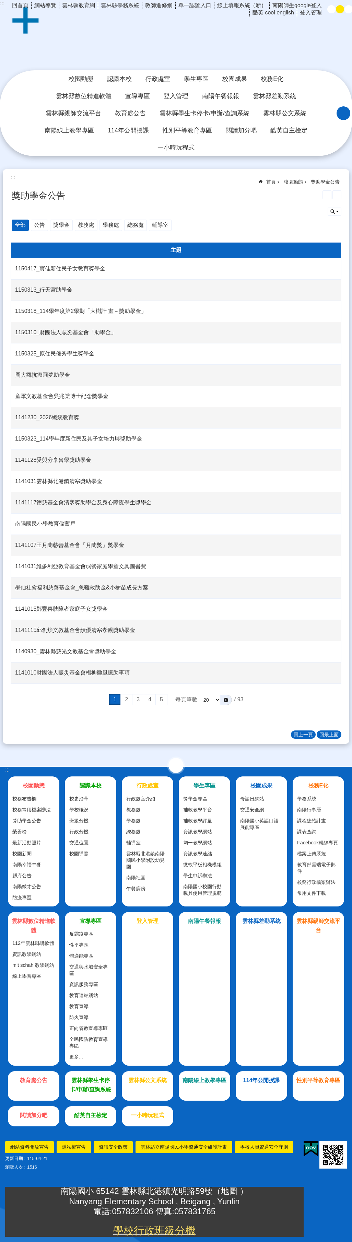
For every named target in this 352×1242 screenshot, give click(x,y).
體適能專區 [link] (81, 956)
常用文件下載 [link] (311, 893)
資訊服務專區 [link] (83, 984)
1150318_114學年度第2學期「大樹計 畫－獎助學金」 (80, 311)
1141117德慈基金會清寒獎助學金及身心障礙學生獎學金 (83, 502)
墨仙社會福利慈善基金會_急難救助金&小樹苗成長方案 (81, 587)
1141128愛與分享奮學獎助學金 (53, 460)
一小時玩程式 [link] (176, 147)
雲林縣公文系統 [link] (284, 113)
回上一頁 (303, 734)
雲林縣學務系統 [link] (120, 5)
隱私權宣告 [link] (74, 1147)
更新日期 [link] (14, 1158)
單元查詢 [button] (334, 212)
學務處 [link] (111, 225)
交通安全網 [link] (252, 809)
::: (7, 770)
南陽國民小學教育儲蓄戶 (45, 524)
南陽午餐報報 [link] (220, 96)
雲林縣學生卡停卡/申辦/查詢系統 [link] (204, 113)
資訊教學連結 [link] (197, 853)
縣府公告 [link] (22, 875)
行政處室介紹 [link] (140, 798)
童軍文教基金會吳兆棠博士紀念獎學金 (61, 396)
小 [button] (331, 9)
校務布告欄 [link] (24, 798)
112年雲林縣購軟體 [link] (33, 943)
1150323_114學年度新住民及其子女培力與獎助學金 (78, 439)
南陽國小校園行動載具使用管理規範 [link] (202, 890)
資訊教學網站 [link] (197, 831)
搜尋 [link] (343, 113)
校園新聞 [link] (22, 853)
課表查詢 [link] (306, 831)
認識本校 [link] (119, 78)
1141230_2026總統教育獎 (47, 417)
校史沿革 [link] (79, 798)
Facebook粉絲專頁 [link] (317, 842)
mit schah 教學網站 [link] (33, 965)
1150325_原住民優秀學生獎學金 (54, 353)
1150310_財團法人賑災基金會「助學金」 (65, 332)
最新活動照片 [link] (26, 842)
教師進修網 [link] (159, 5)
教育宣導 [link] (79, 1006)
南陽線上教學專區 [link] (69, 130)
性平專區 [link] (79, 945)
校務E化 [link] (272, 78)
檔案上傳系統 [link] (311, 853)
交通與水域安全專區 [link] (88, 970)
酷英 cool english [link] (273, 12)
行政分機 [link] (79, 831)
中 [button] (340, 9)
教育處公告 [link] (130, 113)
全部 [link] (20, 225)
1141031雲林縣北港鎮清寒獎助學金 (58, 481)
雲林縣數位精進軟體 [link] (84, 96)
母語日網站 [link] (252, 798)
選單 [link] (176, 765)
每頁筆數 (186, 699)
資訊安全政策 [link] (113, 1147)
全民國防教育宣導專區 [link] (88, 1042)
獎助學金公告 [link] (325, 182)
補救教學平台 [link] (197, 809)
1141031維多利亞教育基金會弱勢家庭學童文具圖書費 (80, 566)
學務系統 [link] (306, 798)
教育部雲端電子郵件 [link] (316, 868)
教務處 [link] (86, 225)
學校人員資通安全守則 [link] (264, 1147)
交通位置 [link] (79, 842)
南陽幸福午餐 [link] (26, 864)
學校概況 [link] (79, 809)
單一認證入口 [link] (194, 5)
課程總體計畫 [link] (311, 820)
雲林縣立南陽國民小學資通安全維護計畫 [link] (184, 1147)
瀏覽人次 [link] (14, 1167)
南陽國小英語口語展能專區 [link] (259, 824)
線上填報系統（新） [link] (242, 5)
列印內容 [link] (326, 194)
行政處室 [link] (157, 78)
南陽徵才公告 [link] (26, 886)
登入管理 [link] (311, 12)
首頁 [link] (271, 182)
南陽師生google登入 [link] (297, 5)
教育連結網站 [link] (83, 995)
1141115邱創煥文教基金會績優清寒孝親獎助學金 (75, 630)
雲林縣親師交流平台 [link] (73, 113)
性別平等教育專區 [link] (187, 130)
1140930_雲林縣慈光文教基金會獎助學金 (65, 651)
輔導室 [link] (160, 225)
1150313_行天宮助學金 (43, 290)
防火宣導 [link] (79, 1017)
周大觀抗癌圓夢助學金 (42, 375)
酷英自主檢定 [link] (288, 130)
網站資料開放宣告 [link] (29, 1147)
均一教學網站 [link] (197, 842)
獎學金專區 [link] (195, 798)
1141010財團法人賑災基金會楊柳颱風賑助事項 (72, 673)
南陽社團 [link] (135, 877)
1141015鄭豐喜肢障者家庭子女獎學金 (61, 609)
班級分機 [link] (79, 820)
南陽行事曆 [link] (309, 809)
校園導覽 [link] (79, 853)
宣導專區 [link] (137, 96)
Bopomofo (336, 194)
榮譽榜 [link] (19, 831)
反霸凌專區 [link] (81, 934)
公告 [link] (39, 225)
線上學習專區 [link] (26, 976)
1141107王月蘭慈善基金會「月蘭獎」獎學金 (69, 545)
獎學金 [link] (61, 225)
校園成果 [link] (234, 78)
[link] (311, 1149)
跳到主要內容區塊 (3, 3)
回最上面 (329, 734)
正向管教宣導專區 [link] (88, 1028)
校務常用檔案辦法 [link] (31, 809)
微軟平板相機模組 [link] (202, 864)
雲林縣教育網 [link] (78, 5)
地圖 (230, 1191)
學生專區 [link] (196, 78)
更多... (76, 1056)
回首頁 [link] (20, 5)
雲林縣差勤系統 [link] (274, 96)
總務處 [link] (135, 225)
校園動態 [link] (81, 78)
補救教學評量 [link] (197, 820)
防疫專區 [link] (22, 897)
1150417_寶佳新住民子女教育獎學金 (60, 268)
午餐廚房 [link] (135, 888)
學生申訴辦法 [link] (197, 875)
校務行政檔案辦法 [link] (316, 882)
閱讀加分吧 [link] (241, 130)
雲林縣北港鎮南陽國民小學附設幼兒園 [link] (145, 860)
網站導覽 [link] (45, 5)
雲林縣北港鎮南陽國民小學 (176, 39)
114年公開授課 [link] (128, 130)
